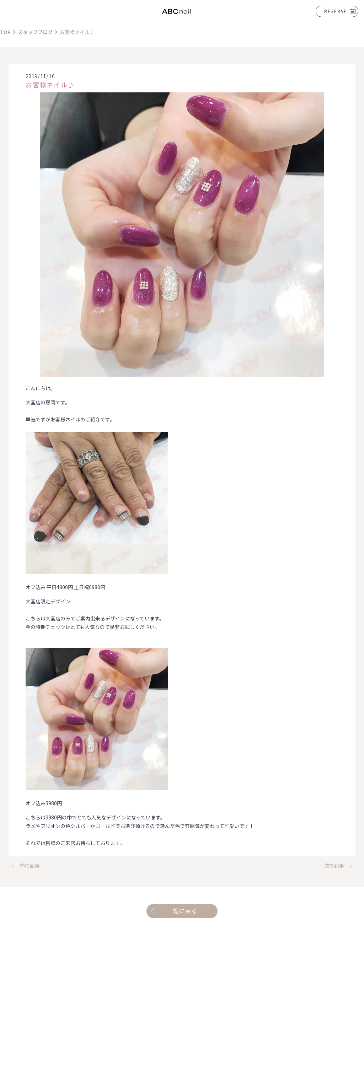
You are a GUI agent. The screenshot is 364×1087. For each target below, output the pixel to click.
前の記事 (24, 865)
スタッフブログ (35, 32)
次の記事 (339, 865)
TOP (5, 32)
